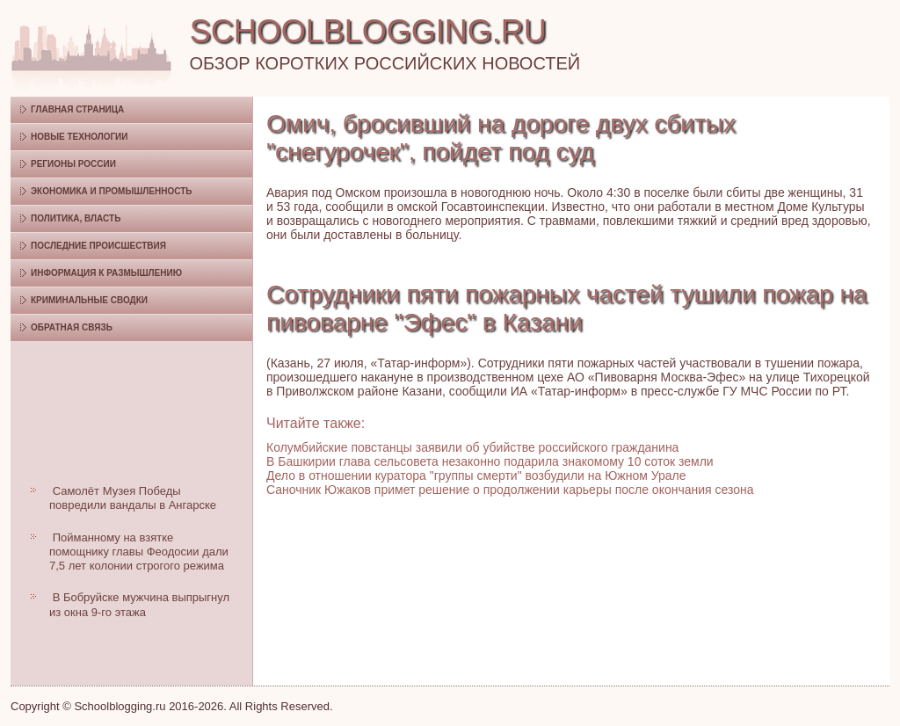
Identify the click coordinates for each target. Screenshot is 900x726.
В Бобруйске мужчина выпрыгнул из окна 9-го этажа (139, 604)
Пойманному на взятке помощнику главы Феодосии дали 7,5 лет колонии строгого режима (139, 552)
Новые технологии (79, 137)
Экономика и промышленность (111, 191)
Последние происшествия (98, 245)
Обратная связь (71, 327)
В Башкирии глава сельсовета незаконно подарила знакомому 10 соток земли (490, 461)
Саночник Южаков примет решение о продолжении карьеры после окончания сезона (510, 490)
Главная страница (77, 109)
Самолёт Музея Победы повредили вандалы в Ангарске (132, 498)
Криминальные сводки (89, 300)
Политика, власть (75, 218)
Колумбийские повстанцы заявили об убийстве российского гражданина (472, 447)
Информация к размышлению (106, 273)
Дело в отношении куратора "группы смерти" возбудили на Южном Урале (476, 475)
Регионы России (73, 164)
